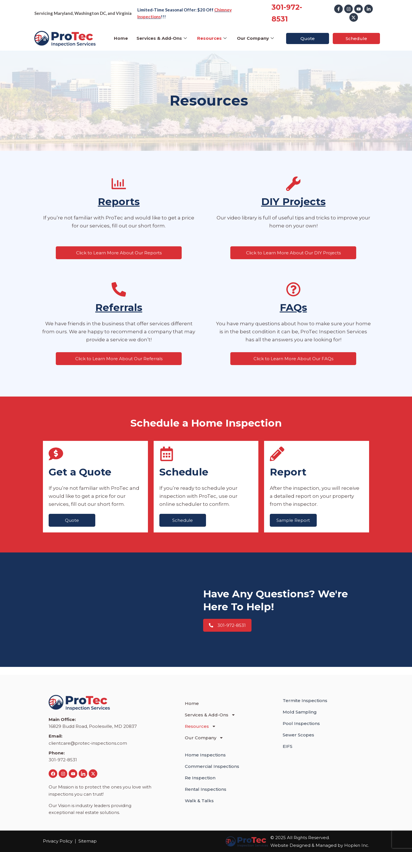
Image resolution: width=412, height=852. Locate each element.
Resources (212, 38)
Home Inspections (205, 755)
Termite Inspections (305, 700)
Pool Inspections (301, 723)
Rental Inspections (205, 789)
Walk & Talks (199, 800)
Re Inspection (200, 777)
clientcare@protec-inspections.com (88, 743)
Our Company (255, 38)
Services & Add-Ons (161, 38)
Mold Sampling (300, 712)
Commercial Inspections (212, 766)
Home (121, 38)
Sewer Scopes (298, 735)
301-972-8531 (63, 760)
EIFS (287, 746)
